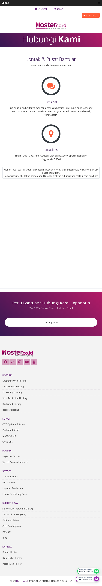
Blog (4, 537)
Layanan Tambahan (12, 488)
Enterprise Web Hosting (14, 381)
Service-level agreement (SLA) (17, 508)
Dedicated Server (11, 430)
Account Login (91, 15)
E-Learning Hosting (12, 392)
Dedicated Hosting (11, 404)
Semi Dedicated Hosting (14, 398)
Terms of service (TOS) (14, 514)
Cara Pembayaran (11, 526)
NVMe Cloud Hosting (13, 386)
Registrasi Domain (11, 456)
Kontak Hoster (9, 552)
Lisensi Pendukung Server (15, 494)
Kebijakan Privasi (11, 520)
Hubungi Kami (51, 322)
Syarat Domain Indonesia (15, 462)
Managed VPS (9, 436)
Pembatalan (8, 482)
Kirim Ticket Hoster (12, 558)
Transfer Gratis (10, 477)
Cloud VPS (7, 442)
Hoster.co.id (22, 581)
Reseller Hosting (10, 410)
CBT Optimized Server (13, 424)
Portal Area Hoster (11, 564)
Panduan (6, 532)
